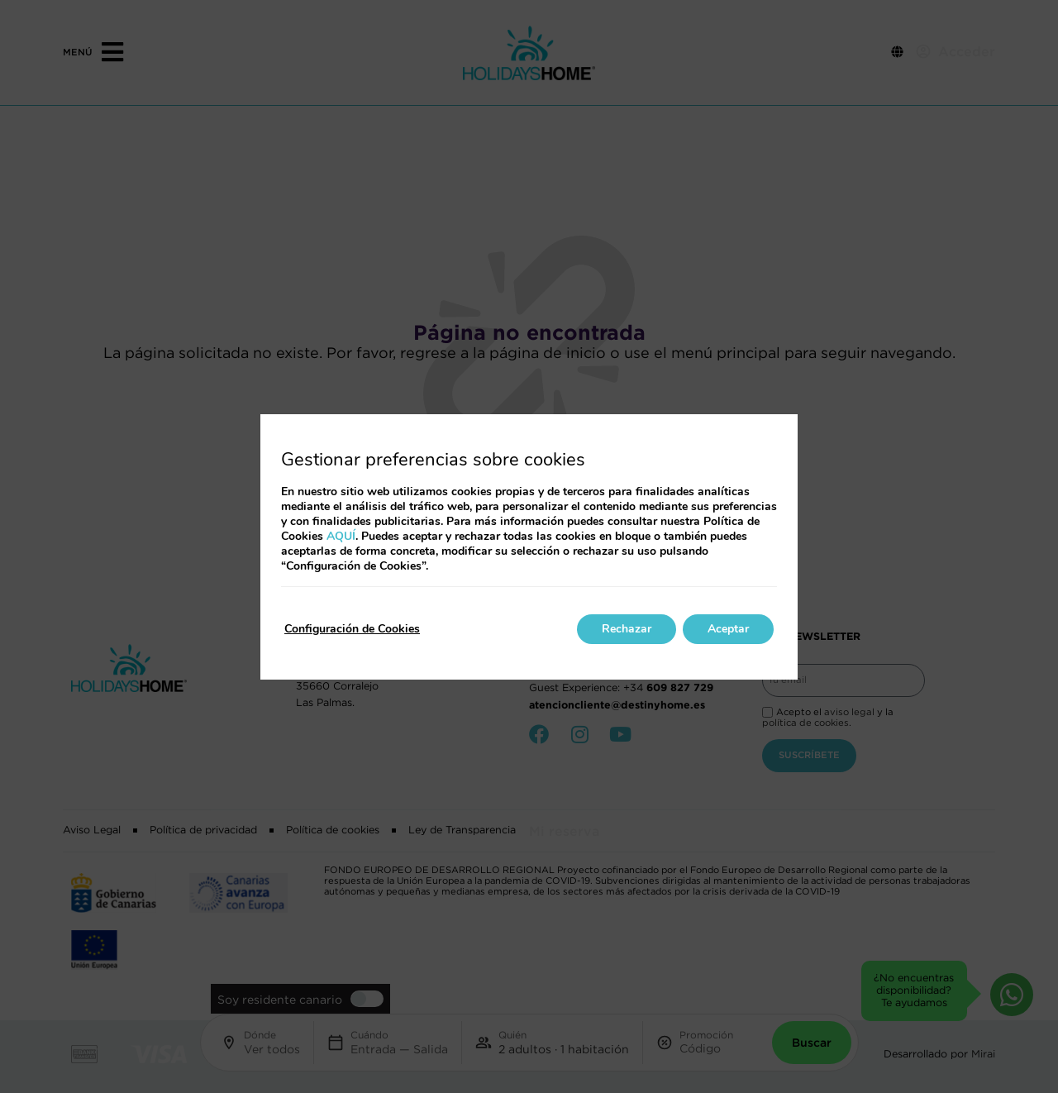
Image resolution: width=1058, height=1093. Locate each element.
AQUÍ (340, 536)
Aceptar (728, 629)
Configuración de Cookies (352, 629)
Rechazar (626, 629)
